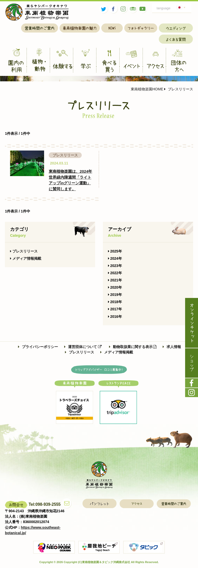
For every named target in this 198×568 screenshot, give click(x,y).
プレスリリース (24, 251)
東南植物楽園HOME (147, 89)
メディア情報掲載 (25, 258)
